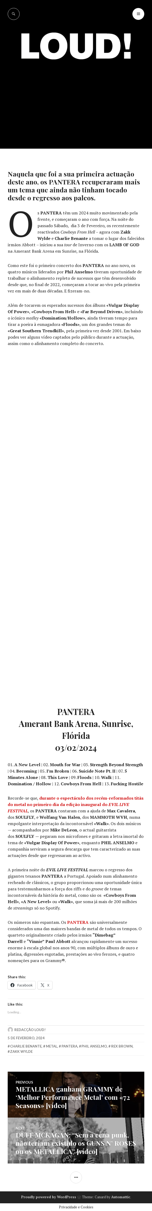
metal (51, 1046)
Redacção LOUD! (30, 1030)
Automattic (120, 1197)
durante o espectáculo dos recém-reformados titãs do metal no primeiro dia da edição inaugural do (76, 804)
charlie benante (26, 1046)
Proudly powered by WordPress (48, 1197)
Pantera (69, 1046)
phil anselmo (94, 1046)
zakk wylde (21, 1051)
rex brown (122, 1046)
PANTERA (78, 922)
